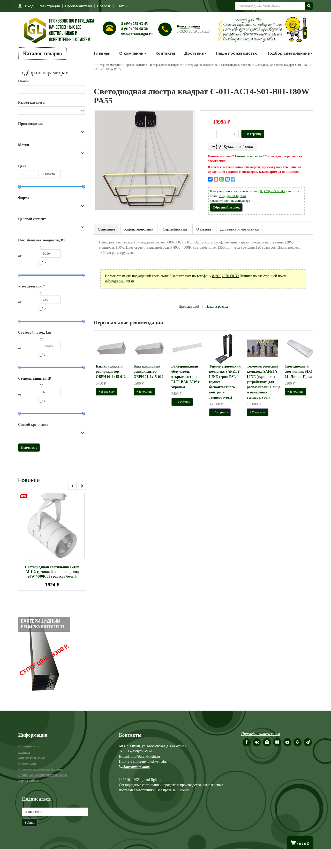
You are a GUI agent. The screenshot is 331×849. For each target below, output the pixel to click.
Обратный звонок (226, 207)
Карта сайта (28, 780)
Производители (78, 5)
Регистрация (49, 5)
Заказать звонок (137, 767)
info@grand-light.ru (137, 34)
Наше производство (237, 53)
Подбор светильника (288, 53)
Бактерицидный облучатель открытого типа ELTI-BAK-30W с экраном (185, 376)
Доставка (194, 53)
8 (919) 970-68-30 (134, 29)
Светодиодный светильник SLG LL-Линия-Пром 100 (301, 371)
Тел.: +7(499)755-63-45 (136, 751)
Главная (102, 53)
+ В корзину (252, 134)
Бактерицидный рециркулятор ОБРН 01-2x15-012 (148, 371)
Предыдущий (189, 306)
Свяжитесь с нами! (249, 156)
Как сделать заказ (31, 758)
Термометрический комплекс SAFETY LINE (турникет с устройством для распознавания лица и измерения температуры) (264, 381)
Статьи (121, 5)
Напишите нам (30, 746)
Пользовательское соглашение (40, 769)
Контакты (165, 53)
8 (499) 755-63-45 (134, 24)
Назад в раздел (216, 306)
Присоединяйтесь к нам (260, 734)
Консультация (188, 26)
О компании (131, 53)
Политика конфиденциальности (42, 775)
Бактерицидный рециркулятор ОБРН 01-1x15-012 (111, 371)
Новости (104, 5)
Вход (29, 5)
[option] (52, 542)
